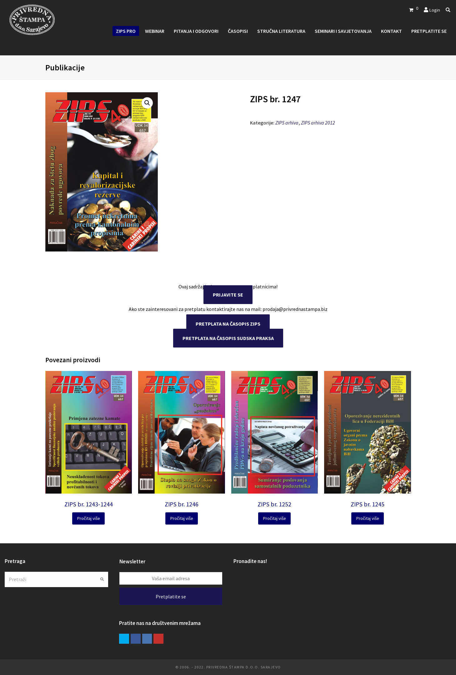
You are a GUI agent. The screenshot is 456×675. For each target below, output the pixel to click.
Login (434, 10)
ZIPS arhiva (286, 122)
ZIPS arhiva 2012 (318, 122)
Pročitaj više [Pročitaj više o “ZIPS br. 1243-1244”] (88, 518)
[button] (147, 103)
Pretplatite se (171, 596)
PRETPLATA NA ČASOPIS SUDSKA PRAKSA (228, 338)
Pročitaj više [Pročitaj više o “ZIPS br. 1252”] (274, 518)
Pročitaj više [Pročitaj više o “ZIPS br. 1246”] (181, 518)
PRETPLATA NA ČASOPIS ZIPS (228, 324)
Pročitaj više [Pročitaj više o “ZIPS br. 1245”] (367, 518)
